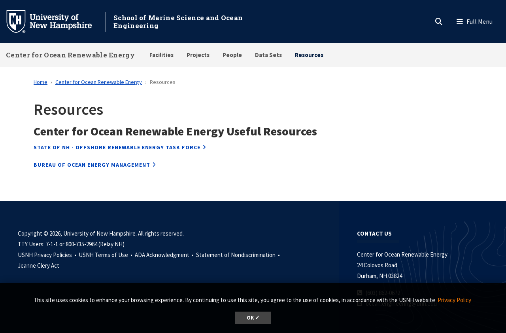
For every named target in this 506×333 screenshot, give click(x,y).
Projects (198, 55)
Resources (309, 55)
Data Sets (268, 55)
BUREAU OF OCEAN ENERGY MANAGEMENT (92, 164)
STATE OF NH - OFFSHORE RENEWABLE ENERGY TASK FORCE (117, 147)
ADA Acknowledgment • (165, 255)
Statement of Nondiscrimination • (238, 255)
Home (40, 82)
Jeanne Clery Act (38, 265)
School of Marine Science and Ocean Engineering (178, 21)
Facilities (161, 55)
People (232, 55)
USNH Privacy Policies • (47, 255)
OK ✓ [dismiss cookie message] (253, 317)
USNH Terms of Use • (106, 255)
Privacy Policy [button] (454, 300)
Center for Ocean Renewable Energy (70, 54)
